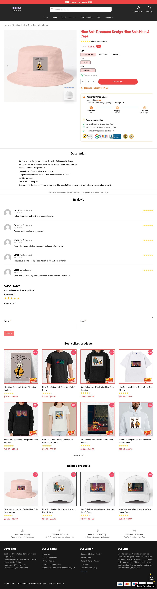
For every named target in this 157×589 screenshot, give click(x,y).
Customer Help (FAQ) (89, 568)
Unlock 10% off (152, 578)
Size (82, 66)
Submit (9, 333)
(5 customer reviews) (99, 42)
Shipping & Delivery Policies (91, 554)
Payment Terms (87, 557)
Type (82, 51)
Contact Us (85, 564)
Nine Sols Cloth (18, 25)
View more (78, 456)
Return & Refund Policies (90, 561)
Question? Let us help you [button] (145, 586)
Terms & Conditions (50, 557)
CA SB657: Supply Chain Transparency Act (59, 568)
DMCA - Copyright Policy (52, 564)
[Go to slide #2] (47, 107)
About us (46, 554)
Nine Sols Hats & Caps (38, 25)
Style (82, 58)
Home (6, 25)
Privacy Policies (49, 561)
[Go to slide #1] (34, 107)
